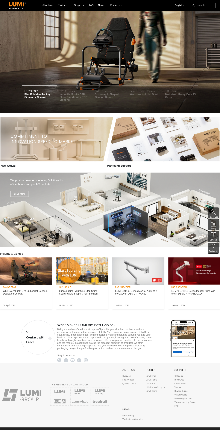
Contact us (115, 5)
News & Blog (128, 415)
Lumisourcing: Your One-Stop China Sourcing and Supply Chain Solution (78, 292)
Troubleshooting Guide (185, 402)
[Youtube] (72, 360)
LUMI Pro (150, 383)
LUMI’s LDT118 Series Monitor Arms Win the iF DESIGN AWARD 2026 (193, 292)
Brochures (179, 380)
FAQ (176, 406)
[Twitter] (59, 360)
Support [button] (79, 5)
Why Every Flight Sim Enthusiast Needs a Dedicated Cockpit (25, 292)
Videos (177, 387)
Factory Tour (128, 380)
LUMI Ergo (151, 376)
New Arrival (8, 165)
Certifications (180, 383)
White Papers (180, 395)
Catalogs (178, 376)
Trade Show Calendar (132, 419)
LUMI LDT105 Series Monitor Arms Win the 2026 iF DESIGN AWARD (136, 292)
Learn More (19, 194)
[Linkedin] (79, 360)
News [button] (102, 5)
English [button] (179, 5)
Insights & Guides (11, 253)
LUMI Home (151, 380)
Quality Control (129, 383)
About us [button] (47, 5)
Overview (126, 376)
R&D (91, 5)
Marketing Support (119, 165)
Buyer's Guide (181, 391)
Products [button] (64, 5)
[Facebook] (66, 360)
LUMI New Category (155, 387)
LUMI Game (151, 391)
